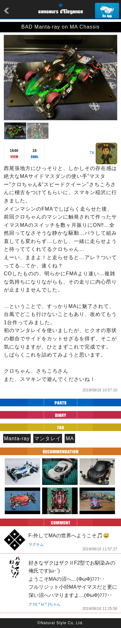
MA (70, 438)
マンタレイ (47, 438)
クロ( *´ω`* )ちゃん (44, 604)
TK (92, 153)
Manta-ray (17, 438)
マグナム (36, 544)
